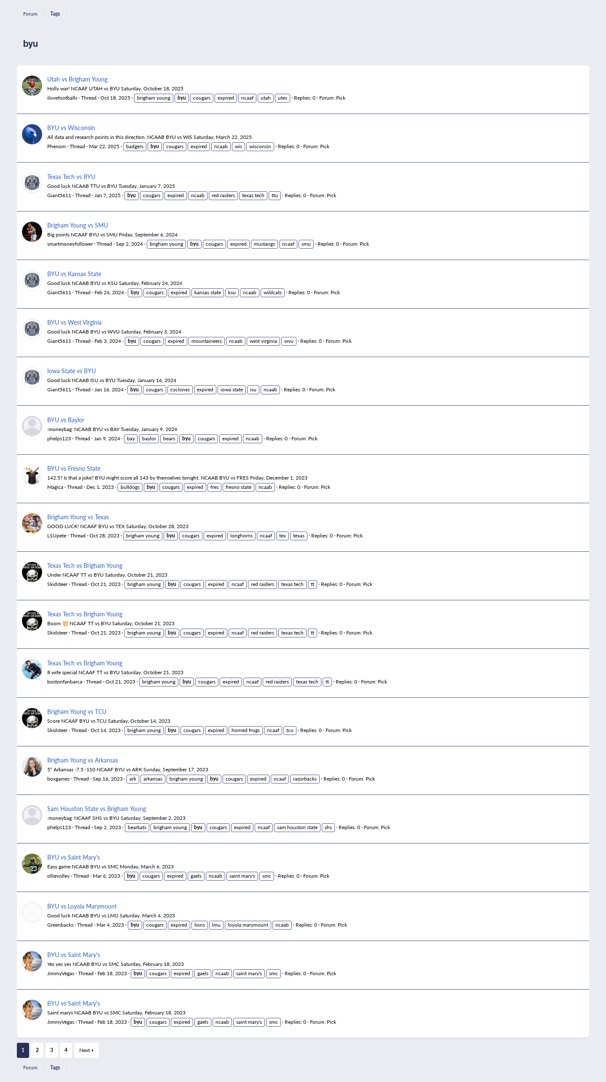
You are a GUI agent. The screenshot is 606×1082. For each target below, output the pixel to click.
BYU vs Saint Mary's (73, 857)
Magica (55, 487)
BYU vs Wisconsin (71, 127)
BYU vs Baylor (65, 419)
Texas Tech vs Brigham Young (84, 565)
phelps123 (59, 438)
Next (84, 1050)
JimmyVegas (60, 973)
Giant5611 (59, 195)
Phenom (56, 146)
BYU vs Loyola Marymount (82, 906)
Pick (340, 97)
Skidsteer (57, 584)
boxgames (58, 778)
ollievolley (58, 875)
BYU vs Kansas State (74, 273)
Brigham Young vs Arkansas (82, 760)
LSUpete (56, 535)
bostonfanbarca (64, 681)
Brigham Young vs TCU (76, 711)
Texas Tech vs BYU (71, 176)
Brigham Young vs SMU (77, 225)
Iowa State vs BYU (71, 370)
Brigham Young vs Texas (78, 517)
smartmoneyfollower (70, 243)
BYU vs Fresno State (73, 468)
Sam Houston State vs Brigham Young (96, 808)
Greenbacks (60, 924)
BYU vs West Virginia (74, 322)
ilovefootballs (62, 97)
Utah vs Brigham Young (77, 79)
